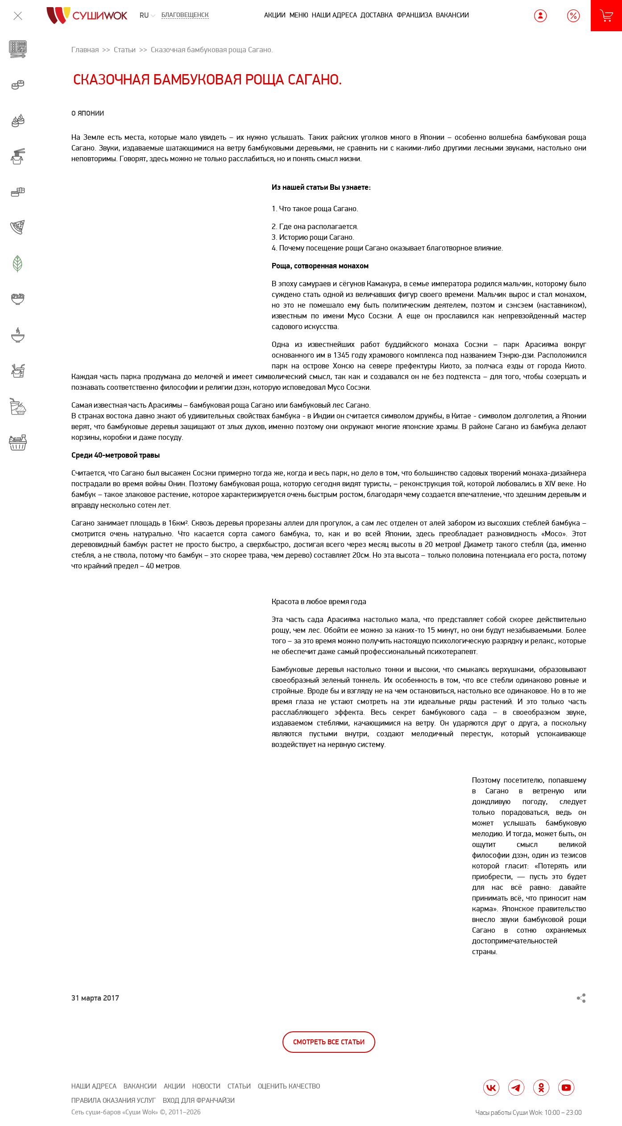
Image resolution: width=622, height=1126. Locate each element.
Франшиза (414, 15)
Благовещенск (185, 16)
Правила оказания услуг (113, 1101)
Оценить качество (289, 1086)
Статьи (239, 1086)
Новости (206, 1086)
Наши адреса (334, 15)
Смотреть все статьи (329, 1042)
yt (566, 1088)
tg (516, 1088)
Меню (299, 15)
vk (491, 1088)
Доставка (377, 15)
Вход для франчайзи (199, 1101)
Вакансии (452, 15)
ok (541, 1088)
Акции (275, 15)
